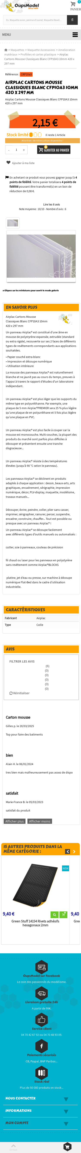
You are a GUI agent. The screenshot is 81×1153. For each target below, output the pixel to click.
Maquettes (17, 50)
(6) (47, 666)
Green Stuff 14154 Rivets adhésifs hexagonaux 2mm (35, 923)
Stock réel (41, 1081)
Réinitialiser (20, 693)
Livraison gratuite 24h (41, 1002)
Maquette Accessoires (41, 50)
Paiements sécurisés (41, 1055)
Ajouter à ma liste (20, 163)
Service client (41, 1028)
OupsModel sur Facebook (41, 976)
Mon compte (16, 1123)
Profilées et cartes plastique (38, 54)
